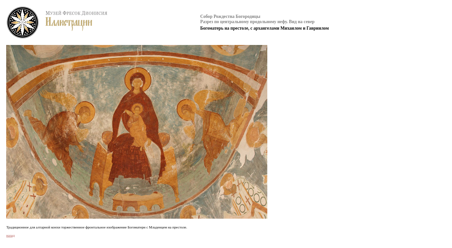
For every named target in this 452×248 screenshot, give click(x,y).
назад (10, 235)
